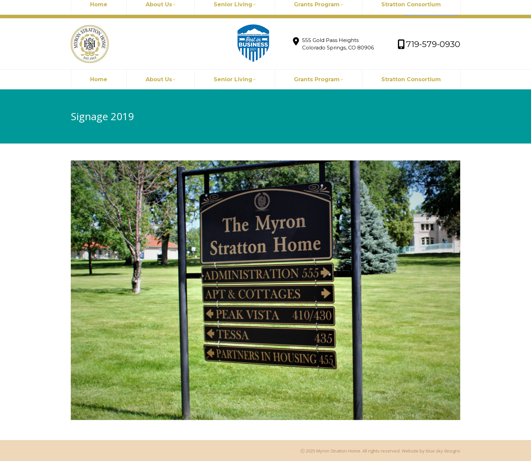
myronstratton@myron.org (108, 9)
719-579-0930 (167, 9)
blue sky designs (443, 451)
